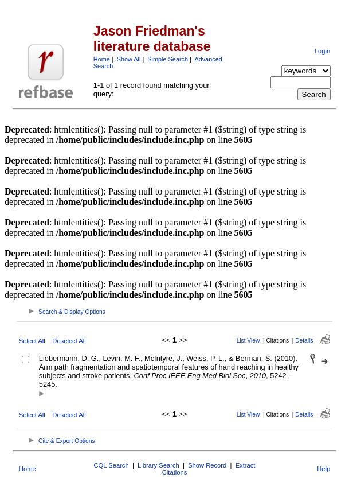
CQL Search (111, 465)
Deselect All (68, 340)
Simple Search (167, 59)
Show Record (207, 465)
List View (248, 340)
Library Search (158, 465)
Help (323, 468)
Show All (129, 59)
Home (101, 59)
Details (304, 340)
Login (322, 51)
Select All (32, 340)
